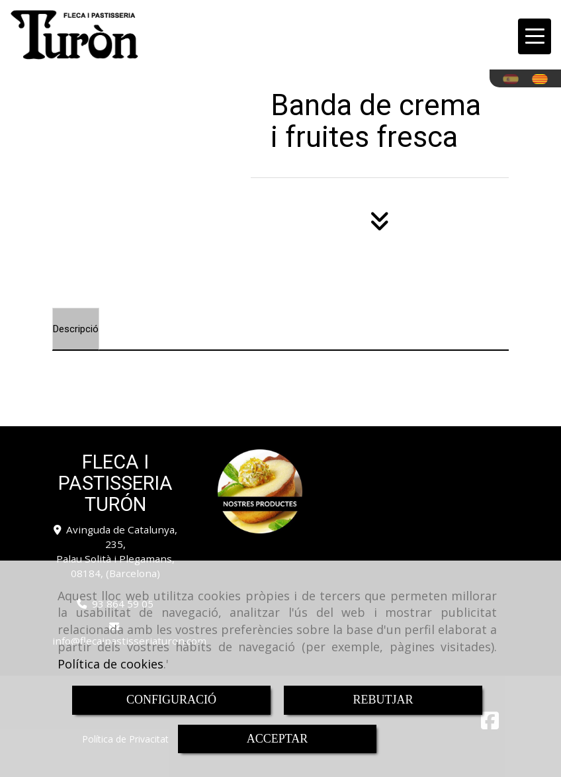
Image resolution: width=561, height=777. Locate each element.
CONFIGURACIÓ (171, 699)
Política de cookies (110, 664)
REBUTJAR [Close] (383, 699)
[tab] (75, 329)
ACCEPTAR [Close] (277, 738)
